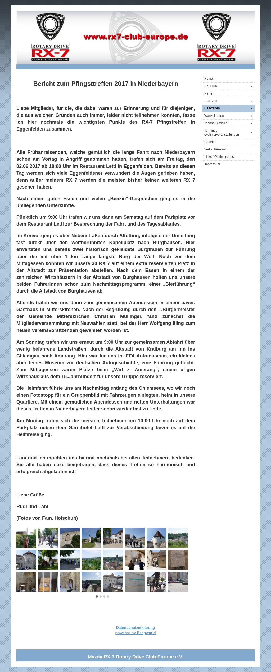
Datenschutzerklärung (135, 627)
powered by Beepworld (135, 633)
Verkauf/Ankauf (215, 149)
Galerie (209, 142)
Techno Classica (229, 123)
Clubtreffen (229, 108)
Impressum (212, 164)
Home (208, 78)
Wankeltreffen (229, 116)
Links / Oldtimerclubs (219, 157)
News (208, 93)
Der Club (229, 86)
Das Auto (229, 101)
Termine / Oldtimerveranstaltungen (229, 132)
